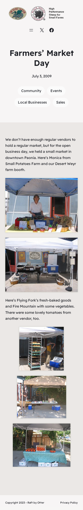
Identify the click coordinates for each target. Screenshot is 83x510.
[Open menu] (31, 30)
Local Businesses (32, 102)
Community (31, 90)
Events (56, 90)
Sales (60, 102)
